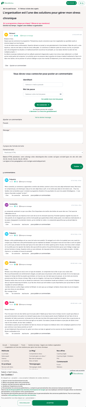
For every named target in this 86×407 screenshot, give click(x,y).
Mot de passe (29, 89)
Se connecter (16, 195)
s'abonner (33, 111)
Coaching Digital (61, 354)
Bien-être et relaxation (35, 358)
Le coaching (5, 361)
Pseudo (5, 123)
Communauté (14, 345)
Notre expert (5, 356)
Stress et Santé (33, 361)
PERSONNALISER (25, 403)
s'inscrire (26, 195)
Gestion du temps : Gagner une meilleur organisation (44, 345)
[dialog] (43, 388)
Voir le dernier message (43, 117)
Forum (23, 345)
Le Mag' (32, 351)
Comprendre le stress (35, 354)
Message (6, 130)
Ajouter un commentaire (18, 65)
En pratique (6, 364)
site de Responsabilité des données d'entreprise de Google (25, 390)
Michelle (12, 262)
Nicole (11, 302)
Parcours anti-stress (7, 367)
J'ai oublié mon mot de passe (52, 99)
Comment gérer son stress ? (37, 356)
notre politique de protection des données (22, 395)
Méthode (5, 351)
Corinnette (13, 204)
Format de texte (8, 150)
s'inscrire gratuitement (48, 111)
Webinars (59, 367)
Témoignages (34, 364)
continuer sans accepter (77, 370)
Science (4, 358)
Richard (12, 33)
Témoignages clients (35, 367)
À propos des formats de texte (13, 146)
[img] (61, 94)
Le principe (5, 354)
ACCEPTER (50, 403)
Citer (6, 65)
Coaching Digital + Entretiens (65, 356)
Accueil (5, 345)
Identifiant (27, 80)
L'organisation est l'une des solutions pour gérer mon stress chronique (26, 347)
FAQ (58, 358)
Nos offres (61, 351)
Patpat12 (12, 179)
